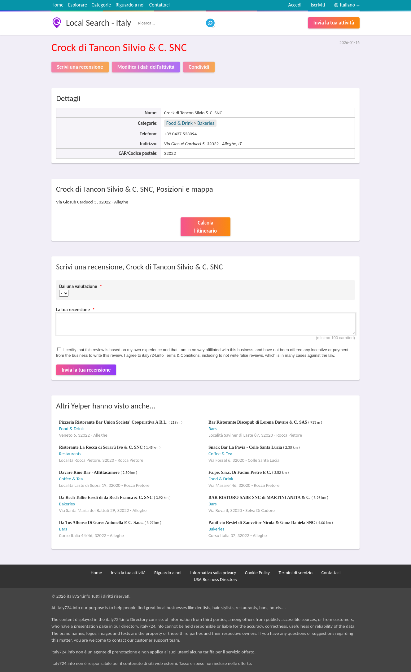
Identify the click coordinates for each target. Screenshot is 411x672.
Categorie (101, 5)
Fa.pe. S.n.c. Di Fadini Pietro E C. (240, 472)
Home (57, 5)
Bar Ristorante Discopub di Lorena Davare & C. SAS (258, 422)
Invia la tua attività (333, 23)
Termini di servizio (295, 572)
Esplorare (77, 5)
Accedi (294, 5)
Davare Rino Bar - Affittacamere (90, 472)
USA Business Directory (216, 579)
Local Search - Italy (98, 22)
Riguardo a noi (130, 5)
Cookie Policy (257, 572)
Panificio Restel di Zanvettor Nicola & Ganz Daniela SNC (262, 522)
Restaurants (70, 453)
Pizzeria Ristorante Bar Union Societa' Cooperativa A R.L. (114, 422)
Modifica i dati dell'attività (145, 67)
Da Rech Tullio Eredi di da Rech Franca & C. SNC (106, 497)
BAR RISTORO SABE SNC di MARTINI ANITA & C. (260, 497)
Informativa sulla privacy (213, 572)
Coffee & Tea (220, 453)
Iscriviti (318, 5)
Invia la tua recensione (86, 370)
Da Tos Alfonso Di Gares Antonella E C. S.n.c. (102, 522)
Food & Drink (179, 123)
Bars (212, 428)
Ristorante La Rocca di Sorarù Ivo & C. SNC (101, 447)
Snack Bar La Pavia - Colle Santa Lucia (245, 447)
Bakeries (205, 123)
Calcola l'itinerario (205, 227)
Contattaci (159, 5)
